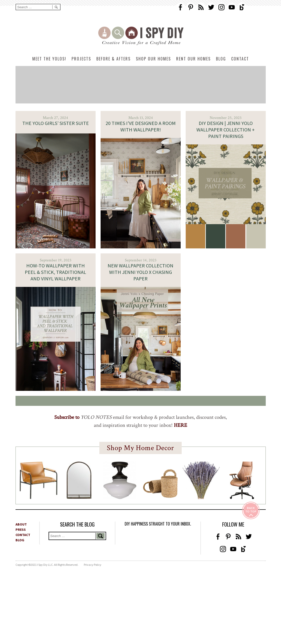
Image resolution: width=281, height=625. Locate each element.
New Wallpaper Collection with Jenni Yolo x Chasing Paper (140, 272)
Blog (221, 59)
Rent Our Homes (193, 59)
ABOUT (21, 524)
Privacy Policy (92, 565)
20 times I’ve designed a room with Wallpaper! (141, 126)
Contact (240, 59)
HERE (180, 425)
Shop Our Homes (153, 59)
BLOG (20, 540)
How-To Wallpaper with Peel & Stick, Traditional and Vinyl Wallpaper (55, 272)
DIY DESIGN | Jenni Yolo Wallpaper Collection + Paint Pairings (225, 129)
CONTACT (23, 535)
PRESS (21, 529)
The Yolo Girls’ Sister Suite (55, 123)
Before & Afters (113, 59)
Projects (81, 59)
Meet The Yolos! (49, 59)
